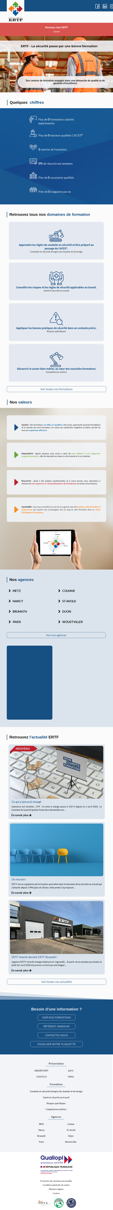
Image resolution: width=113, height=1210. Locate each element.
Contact (56, 1193)
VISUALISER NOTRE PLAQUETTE (56, 1044)
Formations (56, 1084)
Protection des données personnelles (56, 1181)
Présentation (56, 1063)
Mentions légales (56, 1189)
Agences (56, 1116)
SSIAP (56, 31)
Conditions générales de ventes (56, 1185)
